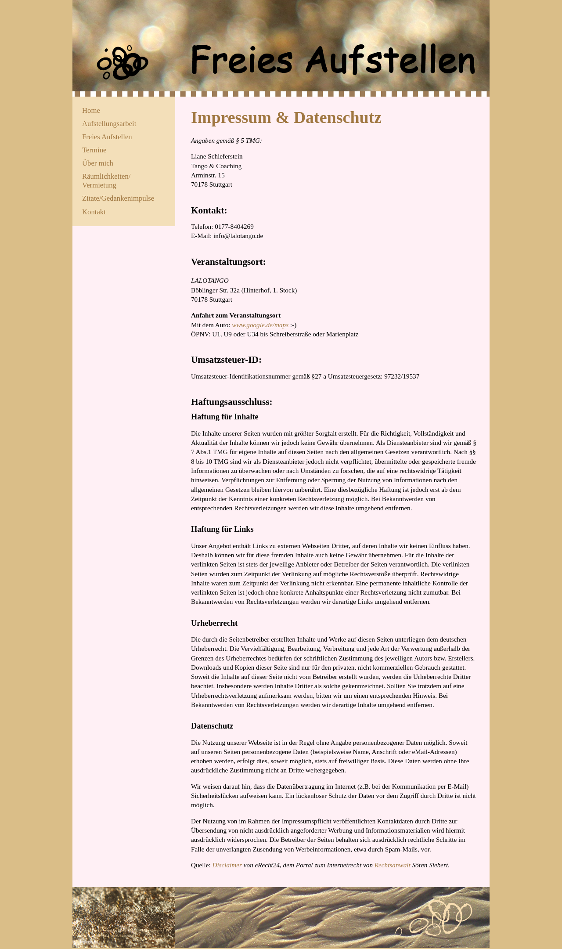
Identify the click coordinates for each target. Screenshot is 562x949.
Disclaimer (227, 865)
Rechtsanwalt (393, 865)
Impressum (88, 941)
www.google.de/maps (260, 324)
